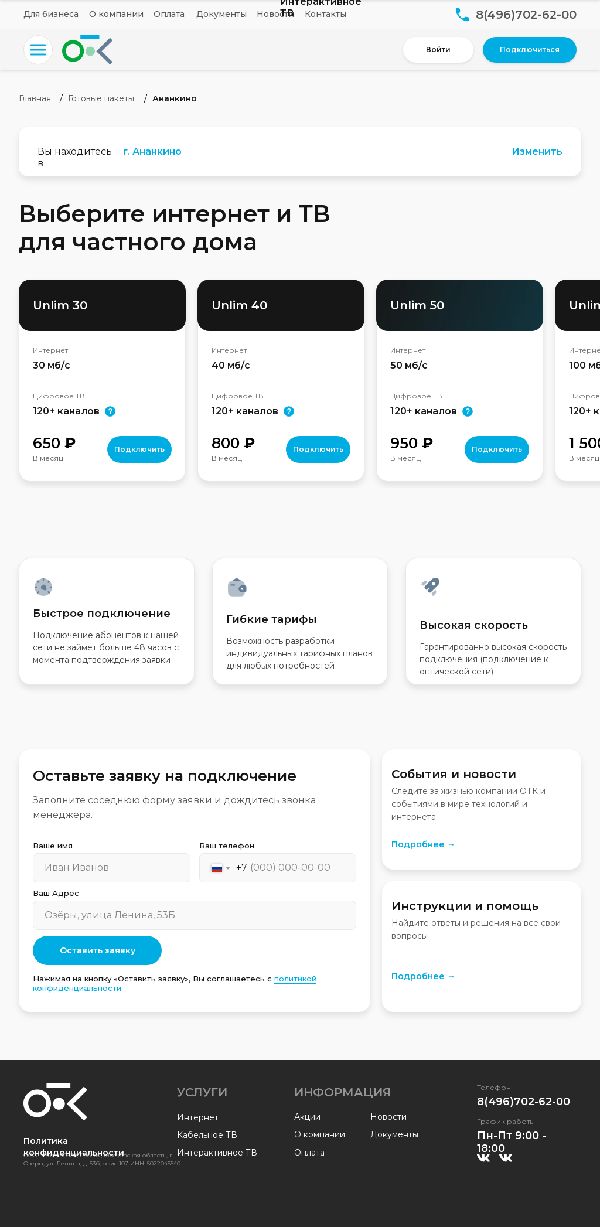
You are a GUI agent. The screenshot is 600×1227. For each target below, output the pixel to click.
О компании (116, 14)
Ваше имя (53, 845)
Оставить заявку (97, 950)
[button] (38, 49)
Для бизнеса (51, 14)
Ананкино (174, 98)
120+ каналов (423, 411)
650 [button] (54, 443)
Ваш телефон (226, 845)
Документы (221, 14)
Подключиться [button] (530, 49)
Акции (307, 1117)
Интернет (198, 1117)
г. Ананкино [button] (152, 151)
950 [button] (411, 443)
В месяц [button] (48, 458)
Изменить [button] (537, 151)
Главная (35, 98)
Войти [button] (438, 49)
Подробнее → (423, 844)
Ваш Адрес (56, 893)
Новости (275, 14)
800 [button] (233, 443)
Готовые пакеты (101, 98)
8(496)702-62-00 (526, 15)
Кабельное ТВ (207, 1135)
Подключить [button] (139, 449)
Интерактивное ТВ (217, 1152)
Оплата (169, 14)
